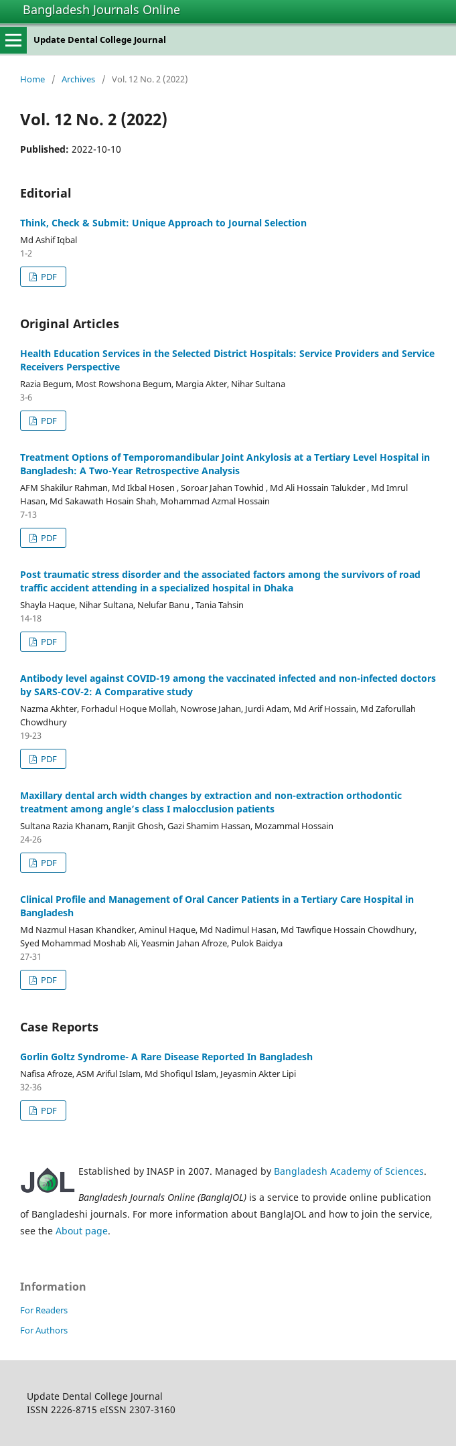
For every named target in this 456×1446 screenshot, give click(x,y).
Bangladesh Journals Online (101, 9)
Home (32, 79)
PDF (48, 277)
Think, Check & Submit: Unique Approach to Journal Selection (163, 222)
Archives (78, 79)
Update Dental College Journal (99, 39)
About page (82, 1230)
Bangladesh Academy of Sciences (349, 1171)
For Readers (44, 1310)
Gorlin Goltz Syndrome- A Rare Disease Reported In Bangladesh (166, 1056)
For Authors (44, 1330)
